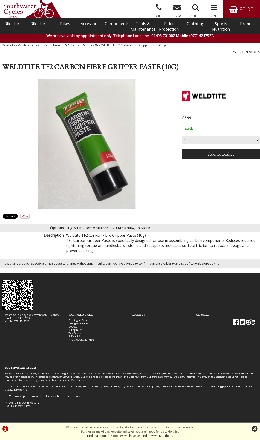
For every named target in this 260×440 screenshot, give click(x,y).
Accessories (91, 23)
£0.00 (241, 9)
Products (8, 45)
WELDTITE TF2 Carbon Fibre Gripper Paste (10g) (133, 45)
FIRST (233, 51)
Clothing (195, 23)
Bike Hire (12, 23)
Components (117, 23)
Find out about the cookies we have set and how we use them (129, 436)
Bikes (65, 23)
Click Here (88, 339)
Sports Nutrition (221, 26)
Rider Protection (169, 26)
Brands (247, 23)
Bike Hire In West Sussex (18, 405)
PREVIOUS (251, 51)
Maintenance (26, 45)
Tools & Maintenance (143, 26)
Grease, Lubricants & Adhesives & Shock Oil (68, 45)
